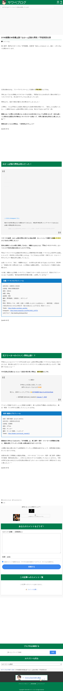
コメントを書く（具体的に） (12, 532)
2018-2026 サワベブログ (30, 689)
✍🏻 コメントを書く (31, 589)
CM (4, 502)
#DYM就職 (35, 392)
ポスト (31, 511)
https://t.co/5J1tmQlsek (46, 392)
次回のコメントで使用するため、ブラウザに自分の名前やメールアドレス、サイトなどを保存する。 (29, 562)
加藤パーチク (12, 228)
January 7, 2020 (42, 397)
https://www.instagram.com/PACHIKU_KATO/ (24, 310)
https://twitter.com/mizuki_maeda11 (19, 433)
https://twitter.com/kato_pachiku (17, 308)
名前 (6, 557)
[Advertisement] (31, 22)
